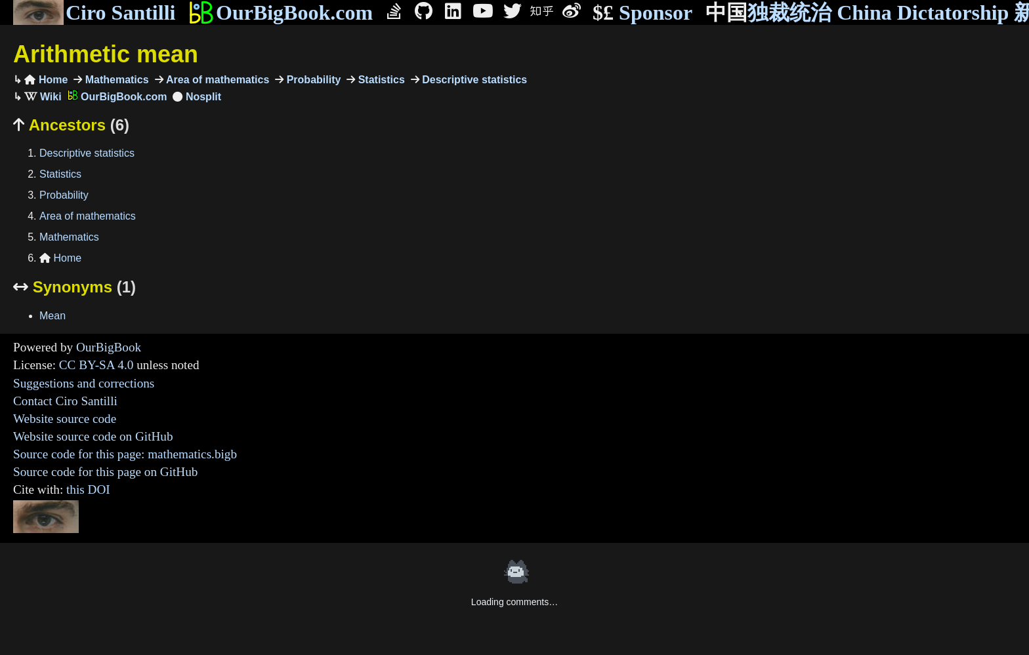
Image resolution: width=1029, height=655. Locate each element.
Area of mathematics (216, 79)
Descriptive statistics (473, 79)
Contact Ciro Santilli (65, 401)
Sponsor (642, 13)
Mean (52, 315)
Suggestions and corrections (83, 383)
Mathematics (115, 79)
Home (46, 79)
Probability (312, 79)
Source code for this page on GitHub (105, 472)
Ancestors (71, 125)
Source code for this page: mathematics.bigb (125, 454)
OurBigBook (108, 347)
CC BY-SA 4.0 (96, 365)
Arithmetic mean (105, 54)
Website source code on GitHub (93, 436)
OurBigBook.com (280, 12)
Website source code (64, 419)
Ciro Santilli (94, 12)
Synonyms (74, 287)
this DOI (88, 489)
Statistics (380, 79)
